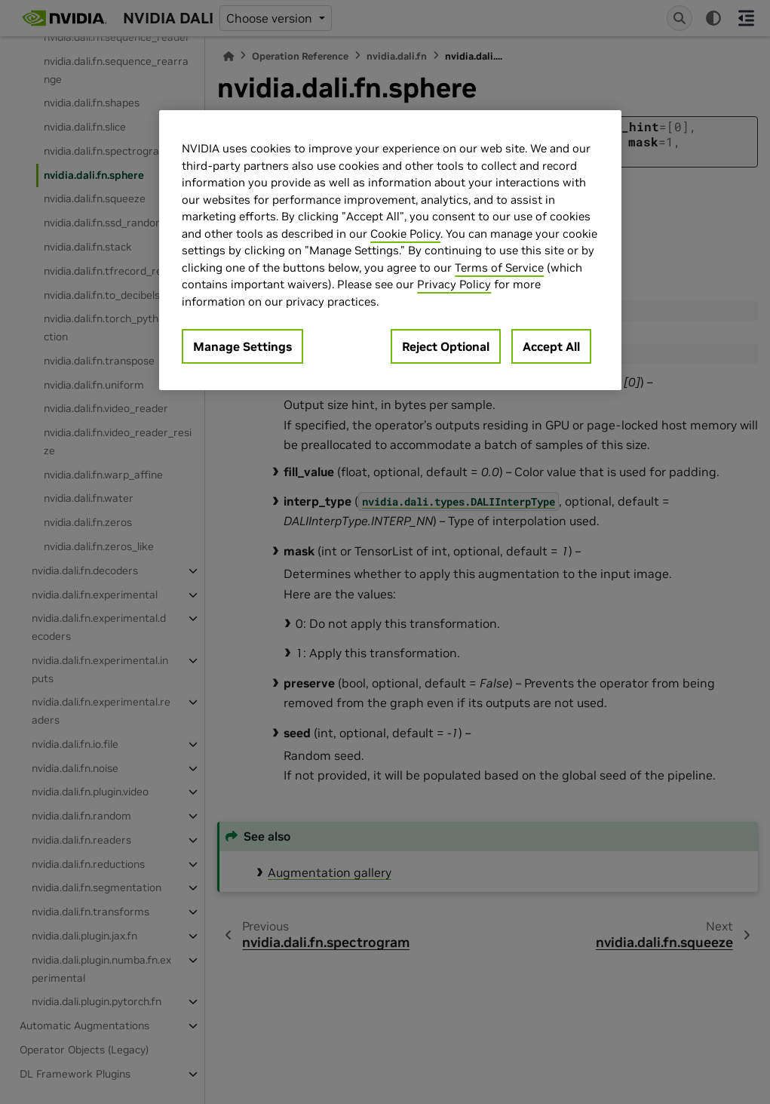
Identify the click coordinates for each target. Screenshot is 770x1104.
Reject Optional (445, 346)
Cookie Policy (405, 233)
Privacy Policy (454, 284)
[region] (390, 250)
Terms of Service (499, 267)
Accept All (551, 346)
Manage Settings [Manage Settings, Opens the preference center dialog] (242, 346)
